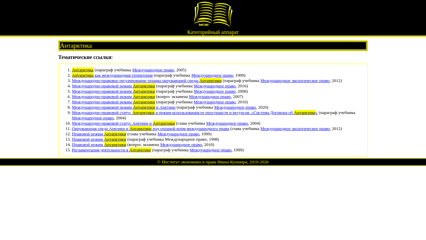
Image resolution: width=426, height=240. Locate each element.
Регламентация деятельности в (111, 149)
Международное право (153, 69)
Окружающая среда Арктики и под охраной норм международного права (150, 128)
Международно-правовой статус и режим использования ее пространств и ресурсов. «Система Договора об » (195, 112)
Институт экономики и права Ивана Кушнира (204, 161)
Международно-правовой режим (113, 85)
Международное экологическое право (294, 80)
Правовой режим (99, 133)
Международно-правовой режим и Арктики (123, 107)
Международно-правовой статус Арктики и (123, 123)
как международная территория (112, 75)
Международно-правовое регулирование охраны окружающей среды (147, 80)
